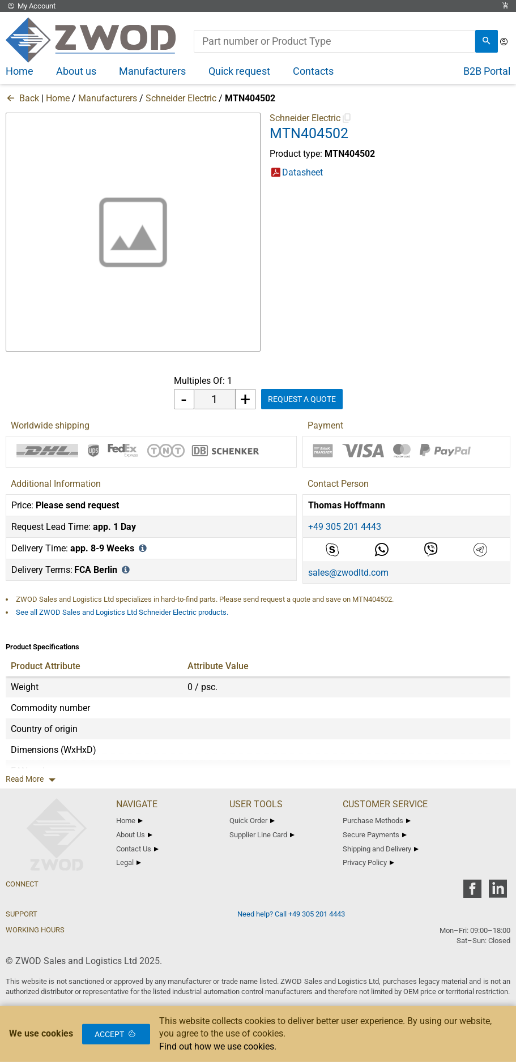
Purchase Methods (377, 820)
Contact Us (137, 849)
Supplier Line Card (262, 834)
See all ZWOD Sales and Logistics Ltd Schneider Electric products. (122, 612)
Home (58, 98)
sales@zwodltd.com (348, 572)
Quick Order (252, 820)
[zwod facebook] (472, 892)
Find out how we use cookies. (217, 1046)
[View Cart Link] (505, 6)
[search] (486, 41)
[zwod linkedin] (497, 892)
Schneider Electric (181, 98)
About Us (134, 834)
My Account (31, 6)
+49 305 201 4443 (344, 526)
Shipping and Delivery (381, 849)
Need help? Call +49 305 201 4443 (291, 914)
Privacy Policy (368, 862)
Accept (116, 1033)
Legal (128, 862)
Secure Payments (375, 834)
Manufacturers (107, 98)
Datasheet (302, 172)
